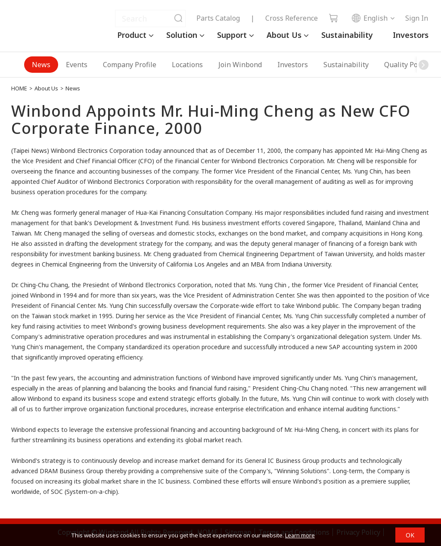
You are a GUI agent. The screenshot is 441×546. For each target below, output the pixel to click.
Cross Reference (291, 18)
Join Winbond (240, 64)
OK (410, 535)
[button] (423, 64)
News (41, 64)
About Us (284, 35)
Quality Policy (406, 64)
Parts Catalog (218, 18)
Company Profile (129, 64)
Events (76, 64)
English (369, 18)
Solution (181, 35)
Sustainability (347, 35)
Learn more (300, 535)
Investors (411, 35)
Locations (187, 64)
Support (232, 35)
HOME (19, 88)
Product (131, 35)
